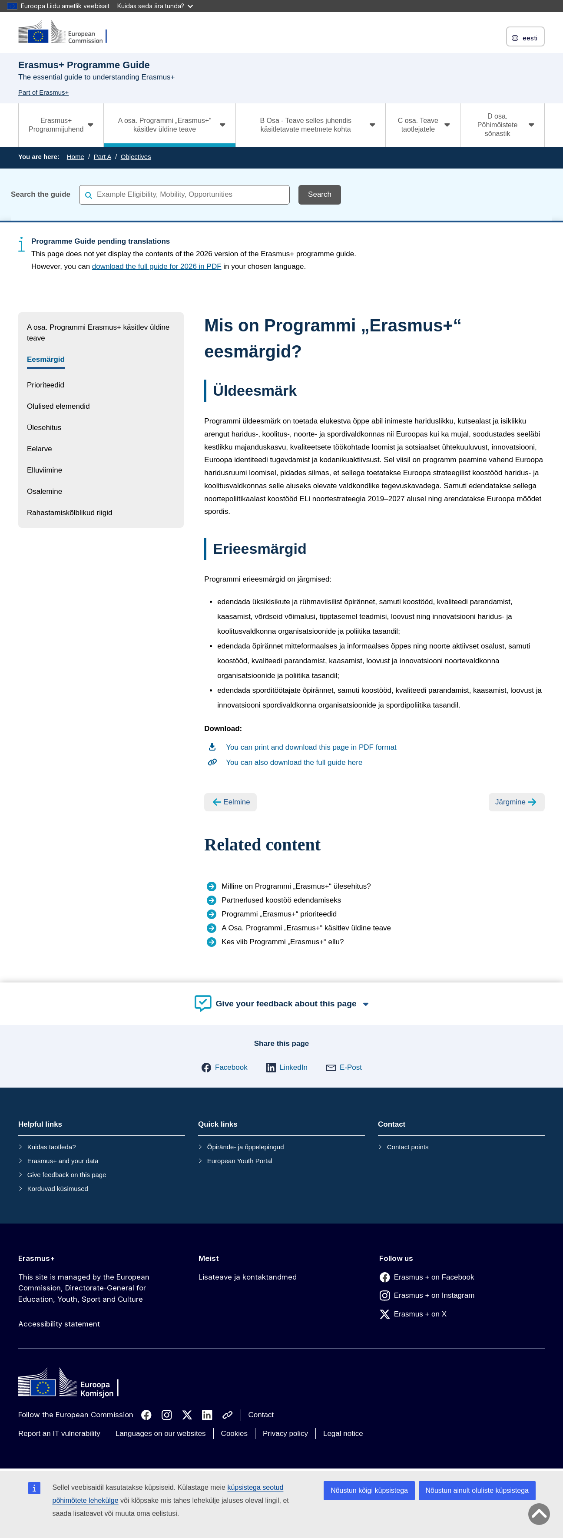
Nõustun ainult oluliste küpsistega (477, 1490)
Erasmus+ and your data (63, 1160)
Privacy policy (285, 1433)
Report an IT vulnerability (59, 1433)
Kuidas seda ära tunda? (155, 6)
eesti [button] (525, 38)
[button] (224, 1067)
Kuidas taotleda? (51, 1147)
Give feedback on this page (66, 1174)
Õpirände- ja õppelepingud (245, 1147)
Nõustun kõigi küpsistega (369, 1490)
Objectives (136, 156)
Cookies (234, 1433)
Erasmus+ (36, 1258)
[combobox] (184, 194)
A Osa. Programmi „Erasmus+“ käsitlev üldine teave (306, 928)
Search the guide (40, 194)
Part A (102, 156)
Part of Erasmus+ (43, 92)
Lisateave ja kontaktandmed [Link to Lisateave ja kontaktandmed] (248, 1277)
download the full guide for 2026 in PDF (157, 266)
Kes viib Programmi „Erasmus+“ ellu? (283, 942)
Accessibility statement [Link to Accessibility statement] (59, 1324)
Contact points (408, 1147)
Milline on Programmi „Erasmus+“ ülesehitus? (296, 886)
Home (75, 156)
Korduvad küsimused (57, 1188)
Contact (261, 1415)
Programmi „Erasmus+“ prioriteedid (279, 914)
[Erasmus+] (68, 32)
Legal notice (343, 1433)
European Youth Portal (239, 1160)
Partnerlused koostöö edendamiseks (281, 900)
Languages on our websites (161, 1433)
